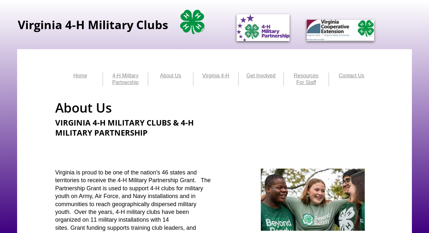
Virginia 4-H (215, 75)
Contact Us (351, 75)
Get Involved (261, 75)
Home (80, 75)
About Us (170, 75)
